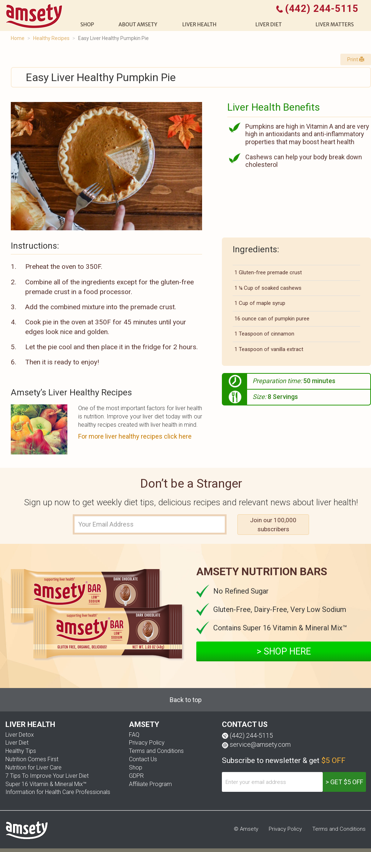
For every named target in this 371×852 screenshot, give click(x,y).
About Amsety (138, 24)
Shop (135, 767)
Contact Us (143, 759)
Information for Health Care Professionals (57, 792)
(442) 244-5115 (251, 735)
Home (17, 38)
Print (355, 59)
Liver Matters (335, 24)
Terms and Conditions (156, 750)
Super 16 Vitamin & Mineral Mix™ (45, 784)
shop (87, 24)
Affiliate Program (150, 784)
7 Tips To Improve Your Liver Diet (47, 775)
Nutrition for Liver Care (33, 767)
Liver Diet (16, 742)
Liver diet (268, 24)
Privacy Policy (147, 742)
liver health (199, 24)
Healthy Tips (20, 750)
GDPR (136, 775)
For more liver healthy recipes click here (135, 436)
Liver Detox (19, 734)
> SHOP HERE (283, 651)
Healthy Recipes (51, 38)
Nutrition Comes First (31, 759)
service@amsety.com (260, 744)
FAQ (134, 734)
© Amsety (246, 829)
